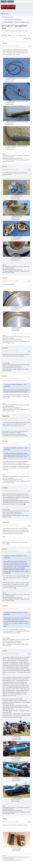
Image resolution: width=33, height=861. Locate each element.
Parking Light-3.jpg (16, 236)
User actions (27, 38)
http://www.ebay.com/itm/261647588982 (13, 500)
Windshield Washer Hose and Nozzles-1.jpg (16, 78)
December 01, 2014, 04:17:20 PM (11, 821)
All (28, 35)
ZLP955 (5, 348)
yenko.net (19, 631)
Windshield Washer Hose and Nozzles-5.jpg (16, 146)
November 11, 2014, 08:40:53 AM (10, 419)
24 (23, 35)
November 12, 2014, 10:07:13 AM (10, 551)
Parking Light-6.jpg (16, 327)
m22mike (6, 522)
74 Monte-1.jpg (16, 757)
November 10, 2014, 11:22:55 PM (11, 169)
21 (16, 35)
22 (18, 35)
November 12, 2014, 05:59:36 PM (10, 608)
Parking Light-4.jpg (16, 257)
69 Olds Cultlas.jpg (16, 798)
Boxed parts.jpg (16, 847)
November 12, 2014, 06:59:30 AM (10, 525)
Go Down (4, 35)
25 (25, 35)
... (15, 35)
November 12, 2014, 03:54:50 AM (10, 490)
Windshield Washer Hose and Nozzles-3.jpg (16, 121)
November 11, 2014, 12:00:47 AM (10, 350)
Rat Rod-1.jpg (16, 736)
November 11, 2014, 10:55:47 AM (10, 443)
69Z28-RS (6, 416)
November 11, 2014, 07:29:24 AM (10, 378)
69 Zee (5, 43)
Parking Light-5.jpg (16, 307)
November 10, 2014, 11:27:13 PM (11, 280)
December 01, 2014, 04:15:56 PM (11, 653)
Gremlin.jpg (15, 777)
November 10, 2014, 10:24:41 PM (11, 45)
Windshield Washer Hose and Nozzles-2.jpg (16, 101)
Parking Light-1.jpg (16, 195)
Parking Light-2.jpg (16, 216)
